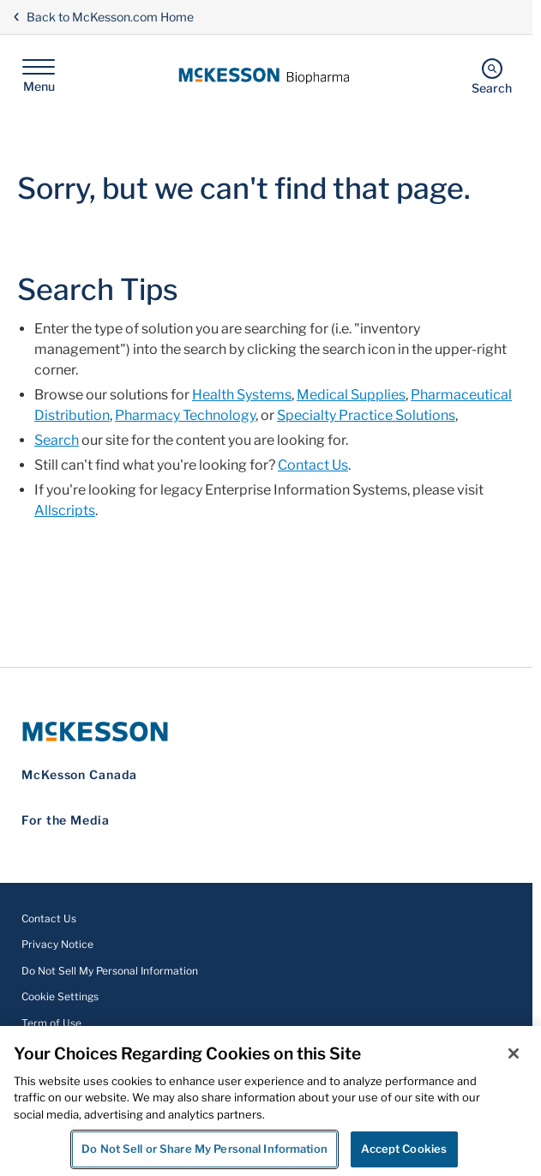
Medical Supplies (351, 395)
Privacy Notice (57, 944)
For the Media (65, 820)
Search (56, 440)
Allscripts (64, 510)
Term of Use (51, 1023)
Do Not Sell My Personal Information (109, 970)
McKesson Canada (79, 774)
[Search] (491, 75)
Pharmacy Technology (185, 415)
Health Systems (242, 395)
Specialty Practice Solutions (366, 415)
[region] (270, 1101)
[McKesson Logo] (266, 731)
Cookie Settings (60, 996)
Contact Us (313, 465)
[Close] (513, 1053)
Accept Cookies (404, 1148)
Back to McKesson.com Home (103, 16)
